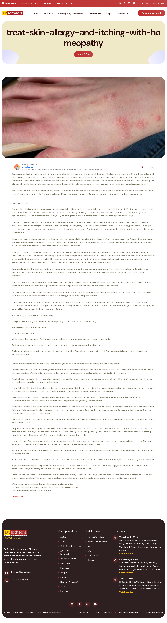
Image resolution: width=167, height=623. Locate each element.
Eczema (64, 591)
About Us (48, 13)
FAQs (90, 550)
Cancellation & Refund (128, 612)
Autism (63, 537)
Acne (62, 586)
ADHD (63, 541)
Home (35, 13)
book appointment (151, 13)
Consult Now (18, 496)
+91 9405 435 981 (153, 3)
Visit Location (126, 553)
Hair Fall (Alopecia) (69, 581)
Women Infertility (68, 558)
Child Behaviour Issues (70, 546)
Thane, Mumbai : (127, 578)
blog (88, 54)
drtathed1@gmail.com (58, 3)
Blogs (109, 13)
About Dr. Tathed (96, 537)
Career (91, 560)
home (80, 54)
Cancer (63, 577)
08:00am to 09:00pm (20, 3)
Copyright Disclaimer (153, 612)
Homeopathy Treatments (70, 13)
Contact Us (122, 13)
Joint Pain (65, 563)
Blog (90, 546)
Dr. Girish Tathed (29, 167)
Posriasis (64, 568)
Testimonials (94, 13)
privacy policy (83, 612)
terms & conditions (103, 612)
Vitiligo (63, 572)
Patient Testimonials (97, 541)
